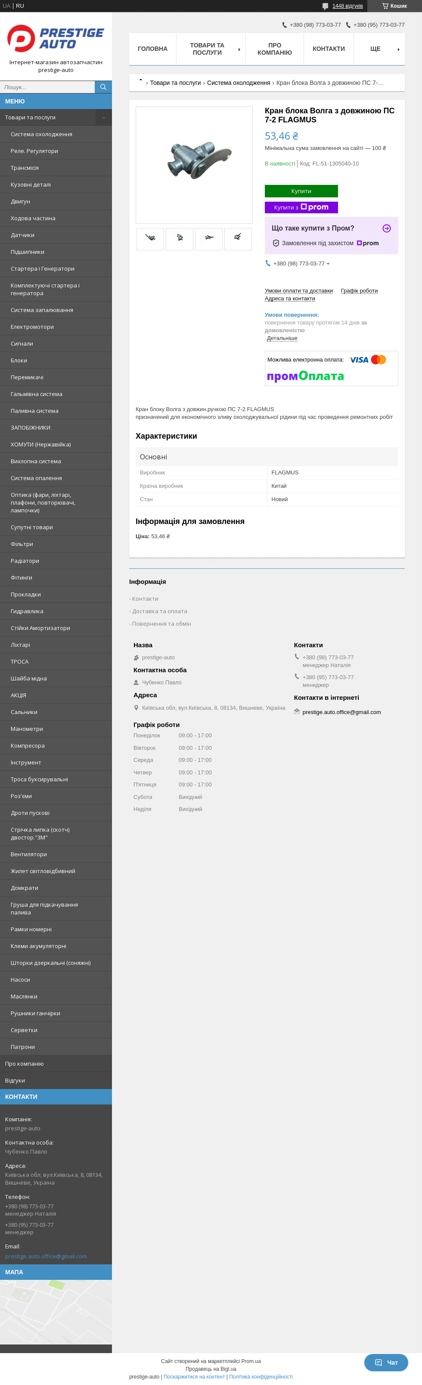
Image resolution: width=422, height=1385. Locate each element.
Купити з (301, 207)
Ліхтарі (20, 645)
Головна (153, 48)
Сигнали (22, 343)
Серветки (24, 1030)
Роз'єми (21, 796)
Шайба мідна (29, 678)
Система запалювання (42, 310)
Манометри (27, 729)
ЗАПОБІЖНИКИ (30, 427)
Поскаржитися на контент (194, 1377)
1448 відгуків (347, 6)
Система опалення (36, 478)
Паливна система (35, 411)
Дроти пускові (30, 813)
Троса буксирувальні (39, 779)
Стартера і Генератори (42, 268)
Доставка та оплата (159, 611)
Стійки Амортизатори (40, 628)
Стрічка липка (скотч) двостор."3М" (40, 833)
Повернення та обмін (161, 623)
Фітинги (21, 577)
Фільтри (22, 544)
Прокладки (26, 594)
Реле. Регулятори (34, 151)
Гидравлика (27, 611)
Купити (301, 191)
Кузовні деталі (31, 184)
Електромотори (32, 327)
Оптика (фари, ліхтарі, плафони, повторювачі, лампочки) (43, 502)
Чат (386, 1362)
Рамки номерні (31, 929)
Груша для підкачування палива (44, 908)
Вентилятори (29, 854)
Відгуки (15, 1080)
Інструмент (26, 762)
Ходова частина (33, 218)
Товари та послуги (30, 117)
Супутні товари (32, 527)
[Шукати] (103, 87)
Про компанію (24, 1063)
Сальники (24, 712)
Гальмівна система (36, 394)
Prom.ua (251, 1361)
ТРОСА (19, 661)
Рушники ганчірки (35, 1013)
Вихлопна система (36, 461)
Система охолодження (41, 134)
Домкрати (24, 888)
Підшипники (27, 252)
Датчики (22, 235)
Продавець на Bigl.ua (211, 1369)
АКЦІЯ (18, 695)
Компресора (28, 745)
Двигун (20, 201)
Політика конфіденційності (261, 1377)
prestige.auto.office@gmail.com (46, 1256)
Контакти (329, 48)
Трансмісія (25, 168)
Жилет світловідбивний (43, 871)
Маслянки (24, 996)
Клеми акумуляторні (38, 946)
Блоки (19, 360)
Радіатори (25, 561)
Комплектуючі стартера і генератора (45, 289)
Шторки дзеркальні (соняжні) (50, 963)
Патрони (23, 1047)
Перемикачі (27, 377)
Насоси (20, 979)
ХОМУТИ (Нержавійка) (41, 444)
